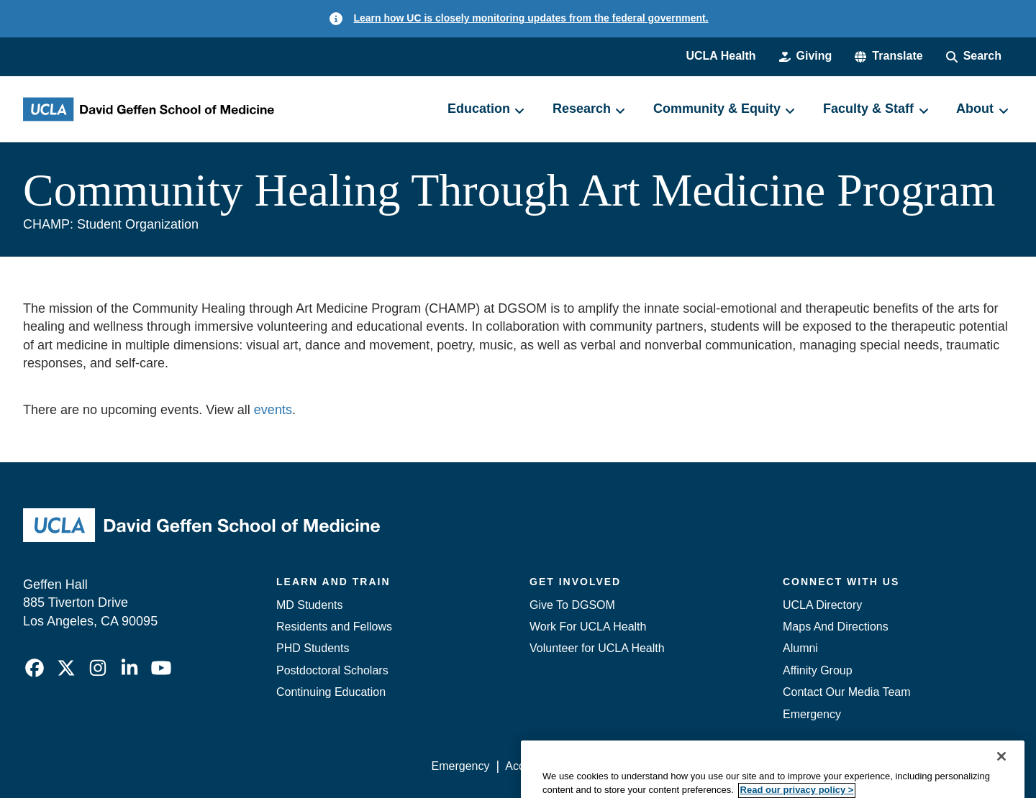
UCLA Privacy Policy (636, 766)
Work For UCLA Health (588, 626)
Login (877, 766)
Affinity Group (818, 670)
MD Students (309, 605)
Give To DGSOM (572, 605)
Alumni (800, 648)
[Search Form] (974, 56)
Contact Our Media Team (847, 692)
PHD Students (312, 648)
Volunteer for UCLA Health (597, 648)
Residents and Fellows (334, 626)
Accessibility (536, 766)
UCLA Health (720, 56)
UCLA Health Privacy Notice (776, 766)
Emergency (812, 714)
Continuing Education (331, 692)
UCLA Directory (822, 605)
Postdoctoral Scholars (332, 670)
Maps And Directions (836, 626)
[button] (888, 56)
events (273, 410)
